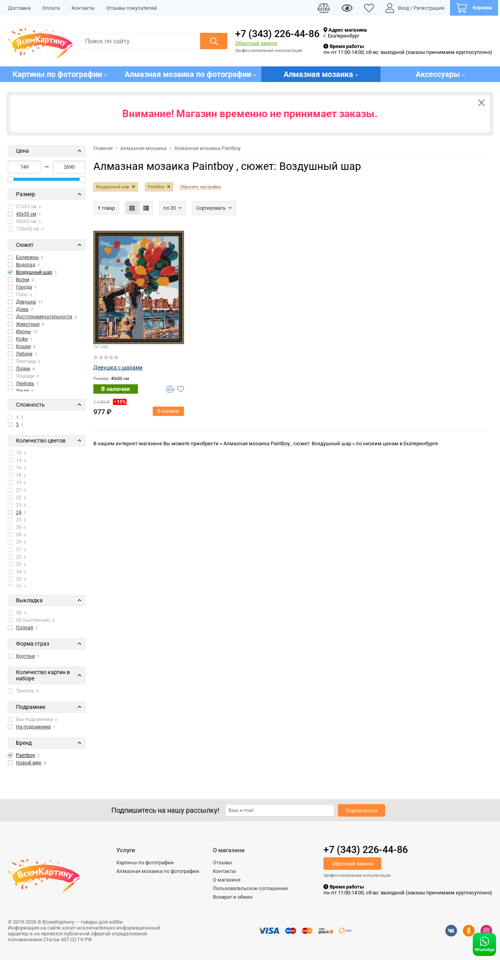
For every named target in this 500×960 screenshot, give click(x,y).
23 (17, 505)
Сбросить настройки (200, 187)
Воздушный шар (34, 272)
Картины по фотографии (145, 862)
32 (17, 557)
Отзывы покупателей (131, 8)
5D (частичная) (31, 620)
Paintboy (25, 755)
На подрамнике (33, 727)
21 (17, 490)
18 (17, 475)
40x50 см (26, 214)
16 (17, 468)
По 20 (169, 208)
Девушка (26, 302)
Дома (22, 309)
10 (17, 453)
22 (17, 497)
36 (17, 586)
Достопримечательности (44, 316)
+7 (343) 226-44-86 (277, 33)
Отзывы (222, 862)
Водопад (25, 265)
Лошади (23, 376)
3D (17, 613)
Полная (24, 627)
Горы (20, 294)
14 (17, 460)
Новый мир (28, 763)
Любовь (25, 383)
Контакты (83, 8)
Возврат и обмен (233, 897)
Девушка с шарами (118, 367)
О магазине (227, 880)
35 (17, 579)
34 (17, 572)
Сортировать (211, 208)
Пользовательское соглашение (250, 888)
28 (17, 534)
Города (24, 287)
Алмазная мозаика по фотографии (157, 871)
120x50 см (26, 229)
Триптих (23, 691)
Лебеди (24, 354)
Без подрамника (32, 719)
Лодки (23, 368)
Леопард (24, 361)
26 (17, 527)
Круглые (25, 656)
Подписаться (361, 811)
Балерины (27, 257)
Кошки (23, 346)
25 (17, 520)
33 (17, 564)
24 (18, 512)
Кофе (22, 339)
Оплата (51, 8)
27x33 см (24, 206)
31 (17, 549)
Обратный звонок (256, 43)
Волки (22, 279)
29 (17, 542)
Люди (22, 391)
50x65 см (24, 221)
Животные (27, 324)
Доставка (19, 8)
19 (17, 482)
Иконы (23, 331)
